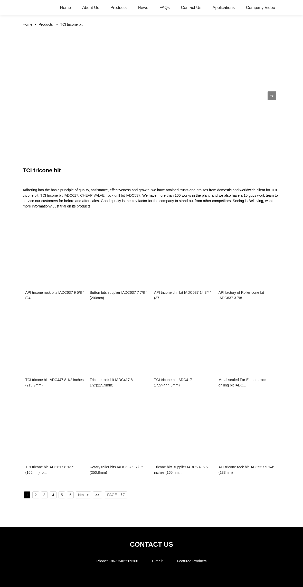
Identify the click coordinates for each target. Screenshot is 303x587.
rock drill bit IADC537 (123, 195)
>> (97, 495)
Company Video (260, 7)
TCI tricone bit (71, 24)
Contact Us (191, 7)
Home (65, 7)
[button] (272, 95)
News (143, 7)
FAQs (164, 7)
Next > (83, 495)
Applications (224, 7)
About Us (90, 7)
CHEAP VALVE (92, 195)
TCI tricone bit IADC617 (59, 195)
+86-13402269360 (123, 561)
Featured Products (191, 561)
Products (118, 7)
